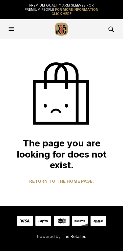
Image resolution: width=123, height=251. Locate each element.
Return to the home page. (61, 181)
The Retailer (73, 236)
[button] (12, 29)
